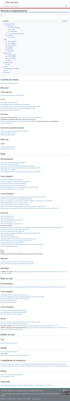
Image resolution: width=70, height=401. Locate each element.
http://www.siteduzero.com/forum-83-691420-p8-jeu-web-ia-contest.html (21, 244)
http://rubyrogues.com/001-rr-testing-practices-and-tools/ (17, 261)
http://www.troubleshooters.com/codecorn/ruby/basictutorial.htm (19, 187)
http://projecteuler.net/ (7, 235)
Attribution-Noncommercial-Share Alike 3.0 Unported (36, 393)
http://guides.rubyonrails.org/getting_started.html (14, 295)
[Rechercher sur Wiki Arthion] (35, 6)
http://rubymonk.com (6, 216)
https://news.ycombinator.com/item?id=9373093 (14, 355)
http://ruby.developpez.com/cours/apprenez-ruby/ (14, 204)
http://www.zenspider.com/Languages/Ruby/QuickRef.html (17, 166)
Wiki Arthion (12, 2)
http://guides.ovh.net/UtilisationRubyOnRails (13, 310)
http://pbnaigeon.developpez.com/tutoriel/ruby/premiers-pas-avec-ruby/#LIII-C (22, 197)
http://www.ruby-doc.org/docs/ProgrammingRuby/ (15, 181)
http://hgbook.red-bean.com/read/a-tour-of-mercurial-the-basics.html (20, 106)
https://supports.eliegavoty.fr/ (9, 83)
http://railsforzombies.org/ (8, 302)
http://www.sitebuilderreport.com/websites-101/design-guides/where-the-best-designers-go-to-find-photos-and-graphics (34, 366)
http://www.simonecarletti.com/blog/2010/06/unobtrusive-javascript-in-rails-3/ (34, 325)
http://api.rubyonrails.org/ (42, 287)
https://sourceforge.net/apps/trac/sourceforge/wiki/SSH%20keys (19, 121)
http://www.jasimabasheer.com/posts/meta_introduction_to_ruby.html (20, 171)
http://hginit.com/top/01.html (9, 102)
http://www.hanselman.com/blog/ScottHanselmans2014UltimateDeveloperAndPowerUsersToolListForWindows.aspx (33, 364)
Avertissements (36, 399)
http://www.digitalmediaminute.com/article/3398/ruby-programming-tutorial (22, 296)
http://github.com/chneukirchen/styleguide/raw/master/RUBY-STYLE (20, 168)
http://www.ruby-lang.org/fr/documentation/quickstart (16, 199)
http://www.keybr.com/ (7, 376)
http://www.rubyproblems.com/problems (12, 231)
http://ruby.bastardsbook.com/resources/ (12, 189)
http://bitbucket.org (6, 123)
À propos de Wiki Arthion (24, 399)
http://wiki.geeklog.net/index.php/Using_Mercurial (14, 104)
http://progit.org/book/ (7, 149)
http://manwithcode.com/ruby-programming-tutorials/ (16, 240)
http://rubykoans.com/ (7, 218)
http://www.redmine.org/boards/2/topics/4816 (14, 131)
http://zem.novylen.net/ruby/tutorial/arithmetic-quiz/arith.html (18, 238)
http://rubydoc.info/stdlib (7, 170)
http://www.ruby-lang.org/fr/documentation (13, 162)
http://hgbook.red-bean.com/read (10, 110)
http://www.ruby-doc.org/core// (9, 164)
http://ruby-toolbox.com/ (57, 287)
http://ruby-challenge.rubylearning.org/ (11, 220)
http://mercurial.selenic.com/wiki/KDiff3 (29, 117)
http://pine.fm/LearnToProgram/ (9, 237)
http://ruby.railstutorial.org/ (8, 300)
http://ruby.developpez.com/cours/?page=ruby (13, 202)
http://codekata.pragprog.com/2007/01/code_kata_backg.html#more (20, 233)
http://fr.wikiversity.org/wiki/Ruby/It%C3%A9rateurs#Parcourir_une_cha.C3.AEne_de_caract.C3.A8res (29, 208)
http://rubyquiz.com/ (6, 222)
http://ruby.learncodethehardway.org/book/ (13, 185)
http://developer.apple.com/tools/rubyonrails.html (14, 298)
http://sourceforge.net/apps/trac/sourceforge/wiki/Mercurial (17, 108)
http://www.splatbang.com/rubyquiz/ (11, 223)
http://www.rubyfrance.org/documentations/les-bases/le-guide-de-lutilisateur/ (22, 206)
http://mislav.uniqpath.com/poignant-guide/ (13, 183)
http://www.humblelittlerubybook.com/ (11, 179)
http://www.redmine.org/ (7, 133)
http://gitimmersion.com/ (7, 147)
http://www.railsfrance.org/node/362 (11, 314)
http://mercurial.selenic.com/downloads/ (12, 95)
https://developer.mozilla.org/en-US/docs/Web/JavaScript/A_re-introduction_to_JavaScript (26, 385)
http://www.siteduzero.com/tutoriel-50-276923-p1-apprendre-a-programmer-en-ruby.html (26, 200)
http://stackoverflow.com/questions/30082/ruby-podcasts (17, 263)
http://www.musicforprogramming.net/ (11, 374)
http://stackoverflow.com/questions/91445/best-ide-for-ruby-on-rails (20, 322)
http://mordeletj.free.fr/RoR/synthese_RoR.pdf (13, 312)
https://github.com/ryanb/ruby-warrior (11, 242)
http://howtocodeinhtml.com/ (9, 351)
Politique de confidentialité (8, 399)
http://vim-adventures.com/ (8, 343)
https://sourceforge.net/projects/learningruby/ (13, 324)
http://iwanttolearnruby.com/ (9, 246)
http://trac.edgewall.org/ (7, 135)
